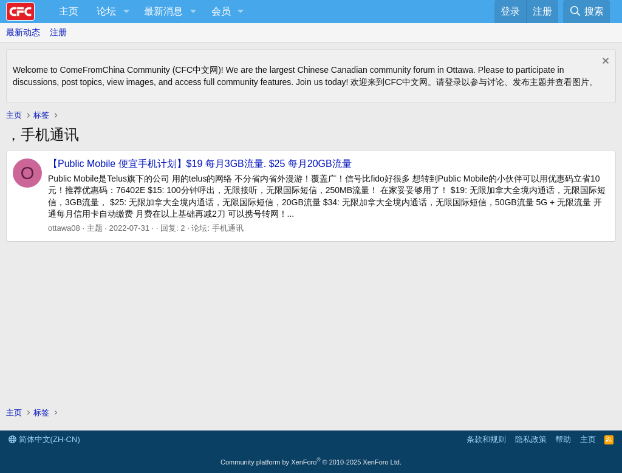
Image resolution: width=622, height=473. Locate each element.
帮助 (563, 439)
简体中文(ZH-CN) (44, 439)
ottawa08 (64, 228)
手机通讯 (228, 228)
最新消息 (163, 11)
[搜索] (586, 11)
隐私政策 (531, 439)
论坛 (106, 11)
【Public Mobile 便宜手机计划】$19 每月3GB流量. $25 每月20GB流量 (200, 163)
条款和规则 (486, 439)
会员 (221, 11)
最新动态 (23, 32)
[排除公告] (604, 62)
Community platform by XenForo (311, 462)
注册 (58, 32)
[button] (126, 11)
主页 (68, 11)
